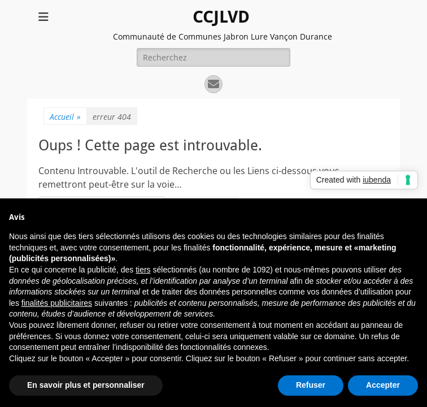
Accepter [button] (383, 384)
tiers (143, 269)
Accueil (65, 117)
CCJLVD (221, 17)
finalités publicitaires (56, 303)
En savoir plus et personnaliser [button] (86, 384)
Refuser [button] (310, 384)
